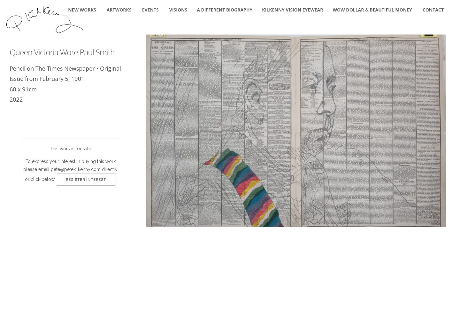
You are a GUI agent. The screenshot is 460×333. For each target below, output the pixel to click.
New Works (82, 10)
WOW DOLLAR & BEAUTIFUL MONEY (372, 10)
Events (150, 10)
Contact (433, 10)
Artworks (119, 10)
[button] (296, 131)
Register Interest (86, 180)
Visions (178, 10)
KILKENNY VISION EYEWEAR (292, 10)
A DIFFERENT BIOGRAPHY (224, 10)
